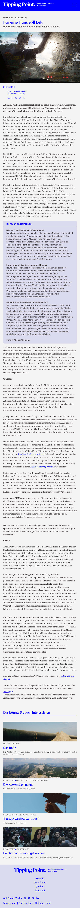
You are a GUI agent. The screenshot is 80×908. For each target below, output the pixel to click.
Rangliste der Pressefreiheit (30, 454)
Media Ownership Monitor (42, 467)
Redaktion (8, 692)
